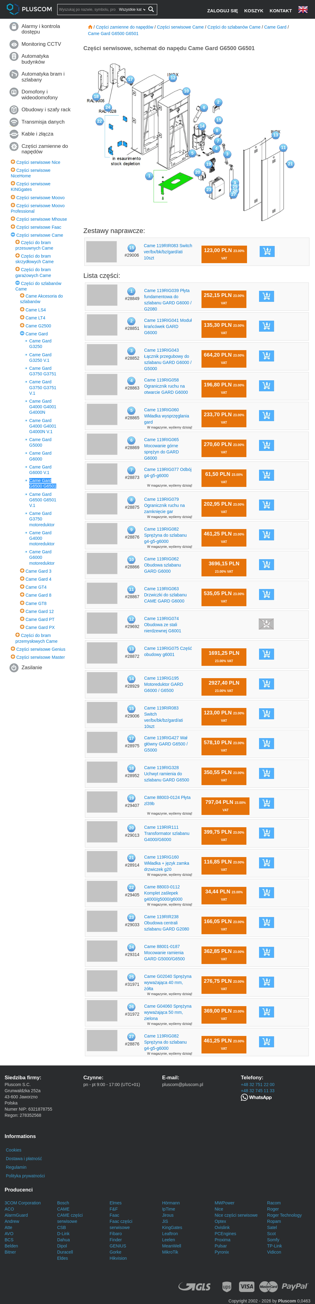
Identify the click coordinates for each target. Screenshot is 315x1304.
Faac (114, 1215)
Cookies (14, 1150)
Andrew (12, 1221)
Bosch (63, 1202)
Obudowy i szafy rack (46, 110)
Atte (8, 1227)
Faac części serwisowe (121, 1224)
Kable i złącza (38, 134)
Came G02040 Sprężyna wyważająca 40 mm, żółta (167, 982)
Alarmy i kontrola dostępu (41, 29)
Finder (116, 1239)
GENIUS (118, 1245)
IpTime (168, 1209)
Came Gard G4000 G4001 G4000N (42, 407)
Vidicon (274, 1252)
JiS (165, 1221)
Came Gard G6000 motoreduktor (41, 557)
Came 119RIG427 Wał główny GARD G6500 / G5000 (166, 744)
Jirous (167, 1215)
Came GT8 (36, 603)
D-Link (63, 1233)
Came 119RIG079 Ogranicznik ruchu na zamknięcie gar (164, 505)
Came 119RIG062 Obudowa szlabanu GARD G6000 (162, 565)
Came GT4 (36, 587)
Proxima (222, 1239)
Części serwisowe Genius (41, 649)
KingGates (172, 1227)
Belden (11, 1245)
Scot (271, 1233)
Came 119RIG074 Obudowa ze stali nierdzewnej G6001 (162, 624)
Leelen (168, 1239)
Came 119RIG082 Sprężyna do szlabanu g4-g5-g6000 (165, 535)
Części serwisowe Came (39, 235)
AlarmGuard (16, 1215)
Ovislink (222, 1227)
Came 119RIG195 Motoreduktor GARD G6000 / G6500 (163, 684)
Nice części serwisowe (236, 1215)
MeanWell (171, 1245)
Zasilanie (32, 667)
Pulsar (221, 1245)
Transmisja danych (43, 122)
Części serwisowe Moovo (40, 197)
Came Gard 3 (38, 571)
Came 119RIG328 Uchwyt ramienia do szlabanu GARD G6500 (166, 773)
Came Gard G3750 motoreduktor (41, 519)
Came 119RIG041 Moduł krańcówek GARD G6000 (168, 326)
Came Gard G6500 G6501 (42, 483)
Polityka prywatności (25, 1175)
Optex (220, 1221)
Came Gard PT (40, 619)
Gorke (115, 1252)
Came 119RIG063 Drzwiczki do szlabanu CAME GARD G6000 (165, 594)
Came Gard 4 (38, 579)
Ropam (274, 1221)
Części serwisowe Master (40, 657)
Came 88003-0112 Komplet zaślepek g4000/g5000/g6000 (163, 893)
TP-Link (274, 1245)
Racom (274, 1202)
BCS (9, 1239)
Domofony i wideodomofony (40, 94)
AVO (9, 1233)
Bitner (10, 1252)
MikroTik (170, 1252)
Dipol (62, 1245)
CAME (63, 1209)
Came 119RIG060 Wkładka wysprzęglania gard (166, 416)
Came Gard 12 (40, 611)
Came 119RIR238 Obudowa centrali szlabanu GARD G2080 (166, 922)
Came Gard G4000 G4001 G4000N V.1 (42, 426)
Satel (272, 1227)
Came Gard (37, 333)
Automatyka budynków (35, 59)
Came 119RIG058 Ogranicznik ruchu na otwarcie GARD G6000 (166, 386)
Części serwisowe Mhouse (41, 219)
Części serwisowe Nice (38, 162)
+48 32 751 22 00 (257, 1084)
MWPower (225, 1202)
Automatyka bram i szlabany (43, 76)
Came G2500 (38, 325)
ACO (9, 1209)
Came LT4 (35, 317)
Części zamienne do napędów (45, 149)
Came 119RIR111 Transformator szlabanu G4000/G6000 (166, 833)
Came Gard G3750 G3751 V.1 (42, 387)
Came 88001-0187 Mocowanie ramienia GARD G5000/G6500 (164, 952)
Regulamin (16, 1167)
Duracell (65, 1252)
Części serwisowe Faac (38, 227)
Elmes (116, 1202)
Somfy (273, 1239)
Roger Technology (284, 1215)
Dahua (63, 1239)
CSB (61, 1227)
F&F (114, 1209)
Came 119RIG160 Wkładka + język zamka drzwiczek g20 (166, 863)
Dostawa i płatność (24, 1158)
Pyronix (222, 1252)
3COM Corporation (23, 1202)
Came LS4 (36, 309)
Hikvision (118, 1258)
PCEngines (225, 1233)
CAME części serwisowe (70, 1218)
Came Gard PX (40, 627)
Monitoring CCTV (41, 44)
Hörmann (171, 1202)
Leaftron (170, 1233)
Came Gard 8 (38, 595)
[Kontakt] (281, 10)
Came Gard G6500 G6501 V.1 (42, 500)
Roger (273, 1209)
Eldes (62, 1258)
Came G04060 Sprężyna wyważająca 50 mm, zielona (167, 1012)
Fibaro (116, 1233)
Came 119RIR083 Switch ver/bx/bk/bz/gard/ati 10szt (168, 251)
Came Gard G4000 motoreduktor (41, 538)
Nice (219, 1209)
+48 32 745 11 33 (257, 1090)
